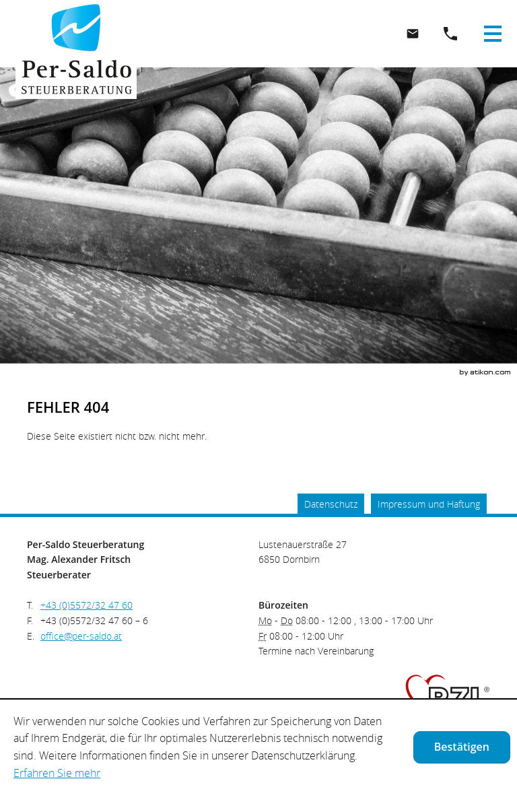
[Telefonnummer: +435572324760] (86, 605)
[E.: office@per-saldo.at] (413, 34)
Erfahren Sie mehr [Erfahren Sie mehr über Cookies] (56, 773)
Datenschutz (330, 504)
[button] (450, 34)
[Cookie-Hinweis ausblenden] (461, 747)
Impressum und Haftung (429, 504)
